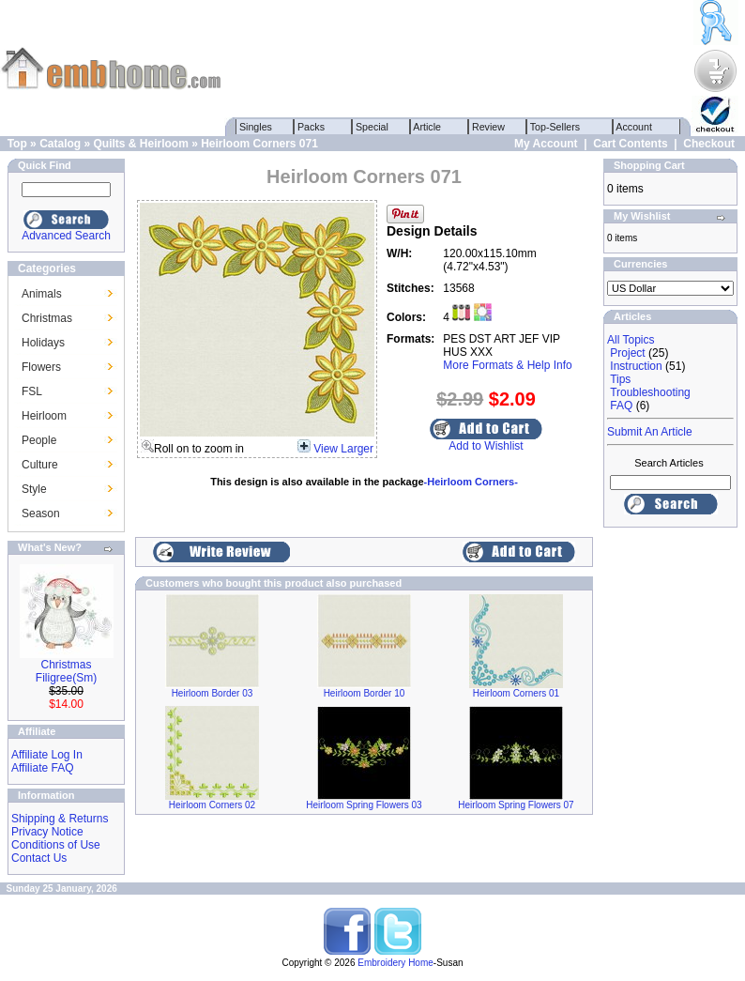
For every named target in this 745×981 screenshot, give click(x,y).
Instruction (635, 366)
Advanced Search (66, 235)
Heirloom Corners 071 (259, 143)
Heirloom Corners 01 (516, 693)
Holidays (43, 342)
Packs (311, 126)
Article (427, 126)
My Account (546, 143)
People (39, 440)
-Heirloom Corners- (471, 481)
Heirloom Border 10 (364, 693)
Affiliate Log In (47, 754)
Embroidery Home (395, 963)
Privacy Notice (47, 831)
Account (634, 126)
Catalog (60, 143)
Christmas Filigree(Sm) (66, 671)
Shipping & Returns (59, 818)
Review (488, 126)
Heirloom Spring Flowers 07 (515, 805)
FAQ (621, 405)
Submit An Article (649, 431)
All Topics (630, 339)
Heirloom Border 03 (212, 693)
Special (372, 126)
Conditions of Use (55, 844)
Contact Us (39, 858)
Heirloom (44, 415)
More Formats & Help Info (507, 365)
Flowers (41, 367)
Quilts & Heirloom (140, 143)
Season (41, 513)
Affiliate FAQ (42, 767)
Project (627, 353)
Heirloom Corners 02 (212, 805)
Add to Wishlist (486, 445)
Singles (255, 126)
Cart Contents (630, 143)
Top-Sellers (555, 126)
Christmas (47, 318)
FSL (32, 391)
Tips (620, 379)
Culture (40, 464)
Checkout (709, 143)
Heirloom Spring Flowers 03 (363, 805)
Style (34, 489)
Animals (42, 293)
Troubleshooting (650, 392)
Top (17, 143)
